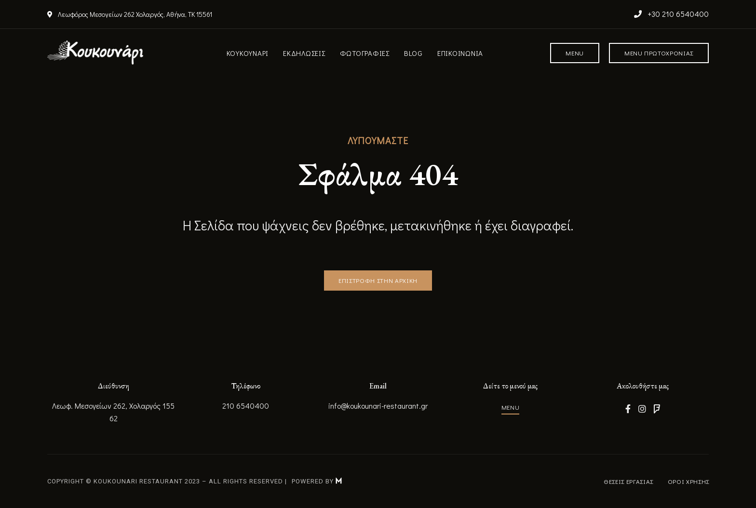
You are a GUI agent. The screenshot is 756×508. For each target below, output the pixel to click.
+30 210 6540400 (671, 14)
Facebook (628, 408)
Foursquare (657, 408)
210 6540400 (245, 406)
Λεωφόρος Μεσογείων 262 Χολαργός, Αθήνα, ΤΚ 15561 (129, 14)
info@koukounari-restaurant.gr (378, 406)
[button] (574, 53)
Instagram (642, 408)
